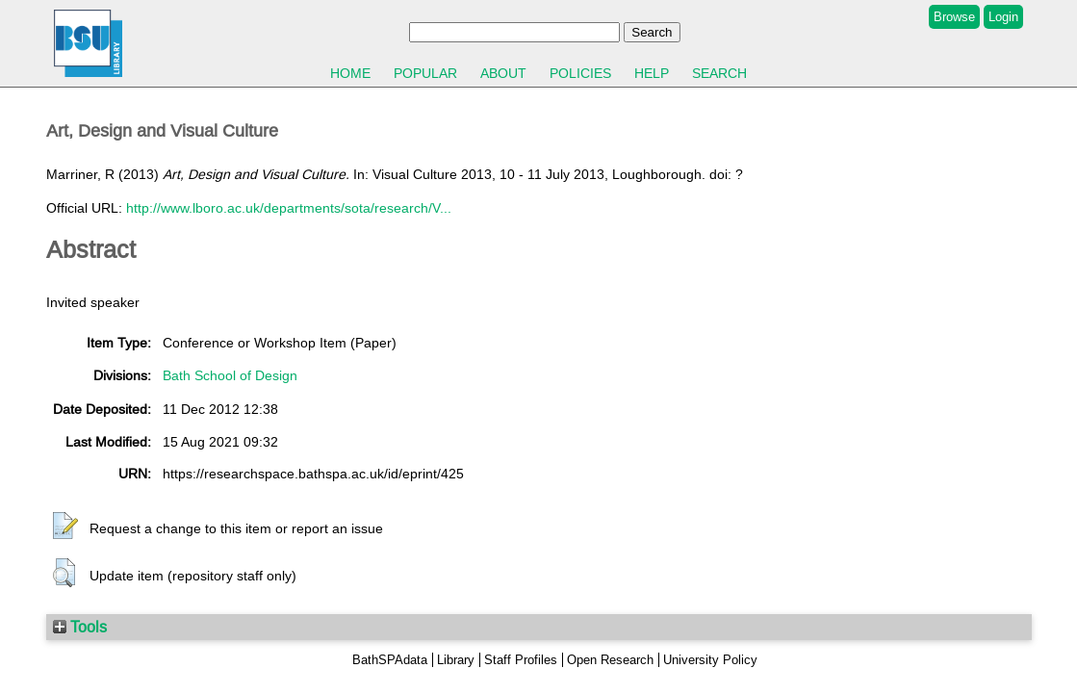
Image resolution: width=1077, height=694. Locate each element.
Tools (80, 626)
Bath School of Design (230, 375)
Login (1003, 17)
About (503, 73)
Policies (580, 73)
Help (651, 73)
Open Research (610, 660)
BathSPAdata (389, 660)
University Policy (710, 660)
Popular (425, 73)
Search (719, 73)
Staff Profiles (520, 660)
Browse (954, 17)
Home (350, 73)
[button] (65, 526)
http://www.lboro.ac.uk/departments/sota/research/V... (288, 208)
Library (455, 660)
